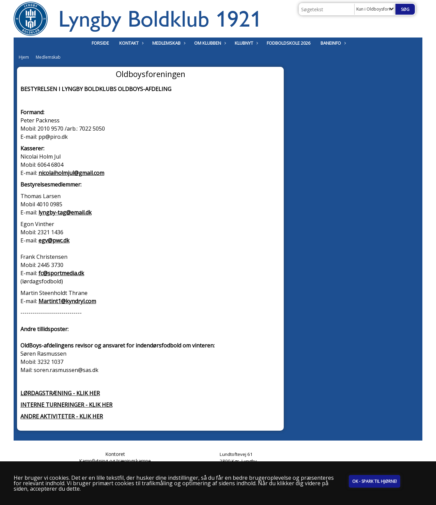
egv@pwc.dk (53, 240)
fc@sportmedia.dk (61, 273)
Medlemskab (168, 43)
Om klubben (209, 43)
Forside (100, 43)
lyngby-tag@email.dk (65, 212)
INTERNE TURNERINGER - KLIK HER (66, 405)
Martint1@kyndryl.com (67, 301)
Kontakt (130, 43)
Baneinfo (332, 43)
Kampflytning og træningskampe (115, 461)
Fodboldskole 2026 (288, 43)
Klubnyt (245, 43)
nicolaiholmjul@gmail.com (71, 173)
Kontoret (115, 454)
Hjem (24, 57)
